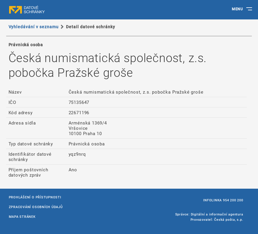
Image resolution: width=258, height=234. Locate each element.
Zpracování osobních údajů (36, 207)
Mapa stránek (22, 216)
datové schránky (38, 9)
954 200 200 (233, 200)
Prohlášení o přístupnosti (35, 197)
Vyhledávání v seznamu (34, 26)
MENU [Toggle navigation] (237, 8)
